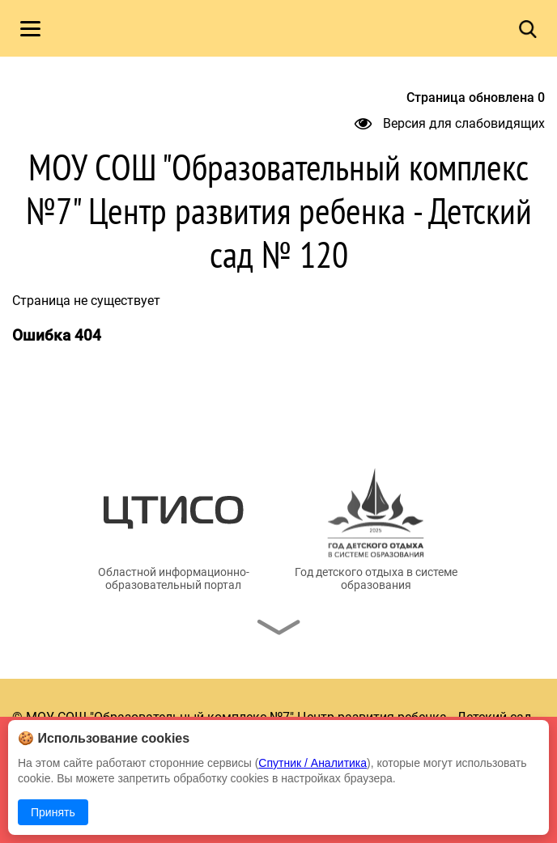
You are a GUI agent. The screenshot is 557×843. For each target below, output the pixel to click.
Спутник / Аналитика (312, 762)
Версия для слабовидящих (450, 123)
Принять (53, 812)
